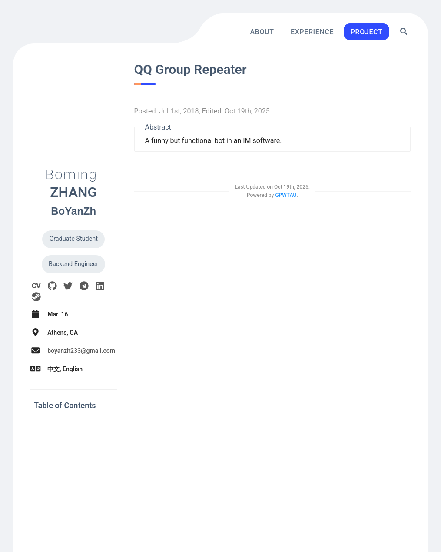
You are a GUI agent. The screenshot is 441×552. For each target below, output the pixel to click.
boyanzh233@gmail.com (81, 350)
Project (367, 31)
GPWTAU (285, 195)
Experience (312, 31)
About (262, 31)
